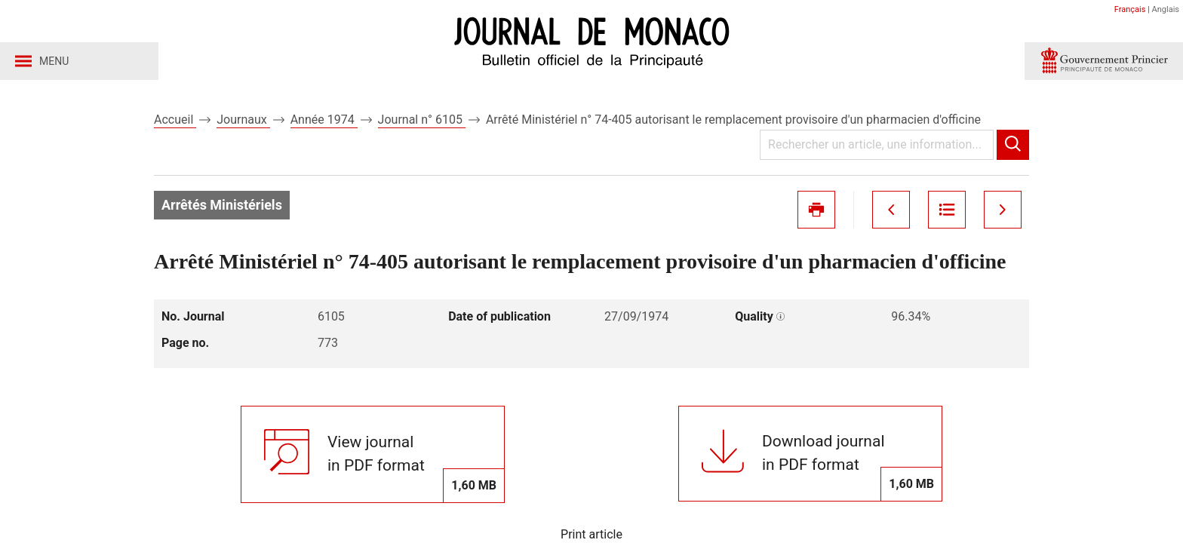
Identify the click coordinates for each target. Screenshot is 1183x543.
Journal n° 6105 (422, 119)
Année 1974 (324, 119)
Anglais (1165, 9)
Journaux (243, 119)
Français (1130, 9)
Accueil (175, 119)
